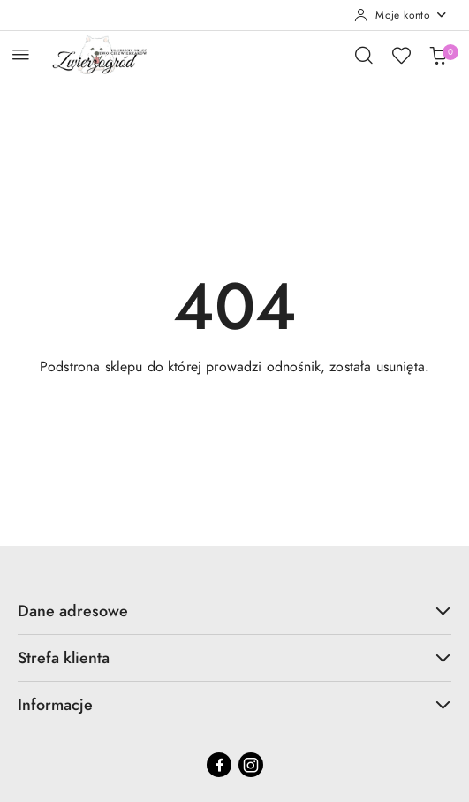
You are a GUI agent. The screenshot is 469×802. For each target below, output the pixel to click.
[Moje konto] (401, 15)
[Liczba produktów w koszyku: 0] (438, 55)
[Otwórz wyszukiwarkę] (364, 55)
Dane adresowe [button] (234, 611)
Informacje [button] (234, 704)
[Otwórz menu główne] (21, 54)
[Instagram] (250, 764)
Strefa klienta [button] (234, 657)
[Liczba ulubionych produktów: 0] (401, 55)
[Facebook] (219, 764)
